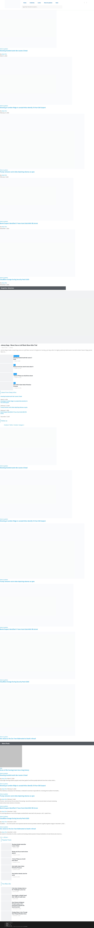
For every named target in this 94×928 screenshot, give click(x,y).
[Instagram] (86, 2)
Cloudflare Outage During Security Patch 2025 (14, 279)
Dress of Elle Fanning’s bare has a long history (14, 770)
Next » (6, 837)
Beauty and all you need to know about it (23, 366)
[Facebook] (84, 2)
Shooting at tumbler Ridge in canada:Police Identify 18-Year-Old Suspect (23, 107)
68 (4, 837)
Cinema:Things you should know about (23, 375)
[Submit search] (42, 6)
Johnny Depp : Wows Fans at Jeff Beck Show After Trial (19, 345)
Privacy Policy (9, 922)
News (7, 925)
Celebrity (11, 347)
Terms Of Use (9, 925)
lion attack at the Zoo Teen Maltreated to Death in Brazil (18, 738)
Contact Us (8, 924)
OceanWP (25, 926)
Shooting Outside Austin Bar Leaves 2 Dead (13, 51)
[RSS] (88, 2)
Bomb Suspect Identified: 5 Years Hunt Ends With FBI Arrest (19, 223)
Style (1, 768)
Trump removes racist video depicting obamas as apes (17, 172)
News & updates (4, 49)
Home (7, 923)
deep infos (4, 54)
